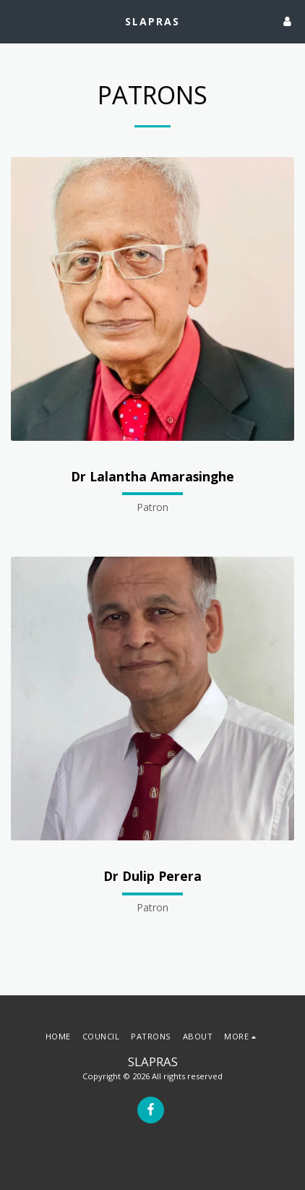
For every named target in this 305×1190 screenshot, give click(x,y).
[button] (16, 20)
